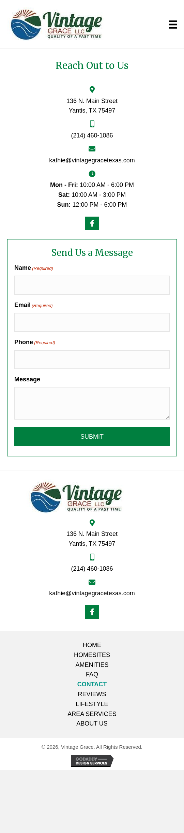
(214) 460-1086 (92, 135)
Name (33, 268)
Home (92, 645)
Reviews (92, 694)
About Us (92, 723)
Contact (92, 684)
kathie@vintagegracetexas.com (92, 160)
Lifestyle (92, 704)
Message (27, 379)
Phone (34, 343)
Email (33, 305)
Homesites (92, 655)
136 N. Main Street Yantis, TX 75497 (92, 538)
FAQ (92, 674)
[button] (92, 223)
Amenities (91, 664)
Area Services (92, 714)
